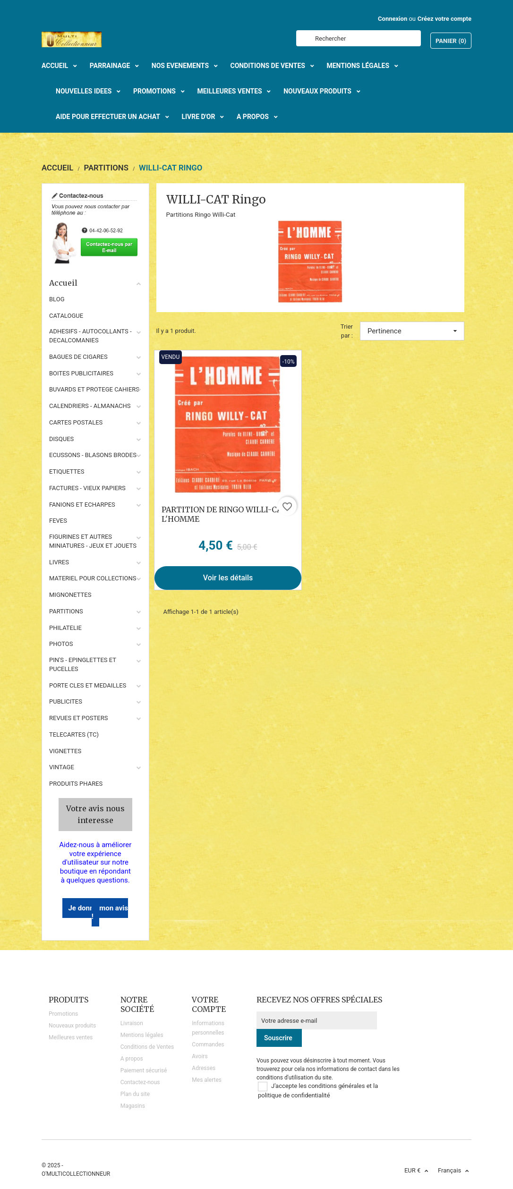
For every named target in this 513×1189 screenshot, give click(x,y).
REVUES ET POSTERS (78, 718)
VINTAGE (61, 767)
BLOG (57, 299)
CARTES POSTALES (76, 422)
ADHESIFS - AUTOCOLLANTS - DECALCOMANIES (90, 336)
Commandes (208, 1044)
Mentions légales (141, 1035)
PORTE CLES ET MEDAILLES (87, 685)
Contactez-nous (140, 1082)
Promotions (63, 1014)
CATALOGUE (66, 315)
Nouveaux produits (72, 1025)
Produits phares (76, 783)
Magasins (132, 1106)
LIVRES (59, 562)
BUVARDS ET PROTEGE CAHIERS (94, 389)
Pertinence (412, 331)
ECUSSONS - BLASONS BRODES (93, 455)
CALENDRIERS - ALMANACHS (90, 405)
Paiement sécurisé (143, 1070)
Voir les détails (228, 577)
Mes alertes (207, 1080)
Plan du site (135, 1094)
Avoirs (199, 1056)
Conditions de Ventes (147, 1047)
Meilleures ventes (71, 1037)
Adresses (203, 1068)
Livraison (131, 1023)
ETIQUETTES (66, 471)
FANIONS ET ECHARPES (82, 504)
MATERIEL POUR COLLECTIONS (93, 578)
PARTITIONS (66, 611)
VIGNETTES (65, 751)
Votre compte (209, 1004)
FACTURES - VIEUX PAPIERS (87, 488)
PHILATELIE (65, 627)
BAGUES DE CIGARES (78, 356)
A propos (131, 1058)
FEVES (58, 520)
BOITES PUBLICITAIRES (81, 373)
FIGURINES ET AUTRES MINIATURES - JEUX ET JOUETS (93, 541)
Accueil (95, 283)
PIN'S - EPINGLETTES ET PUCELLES (82, 664)
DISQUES (61, 438)
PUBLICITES (65, 701)
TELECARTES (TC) (74, 734)
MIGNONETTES (70, 594)
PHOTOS (61, 643)
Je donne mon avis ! (98, 912)
